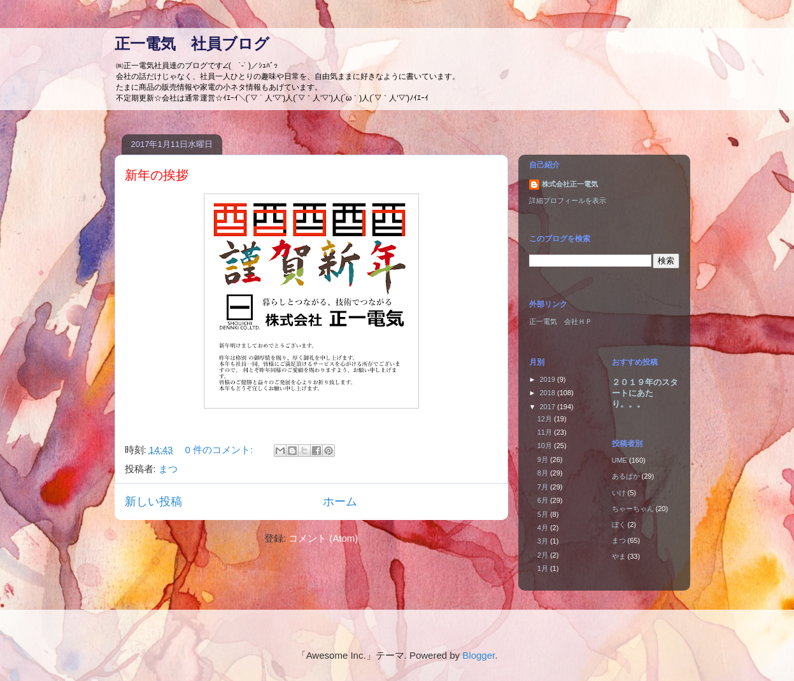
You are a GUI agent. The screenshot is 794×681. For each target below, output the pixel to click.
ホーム (340, 501)
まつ (168, 468)
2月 (543, 555)
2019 (549, 379)
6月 (543, 500)
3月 (543, 541)
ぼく (619, 524)
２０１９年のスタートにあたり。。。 (645, 393)
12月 (545, 419)
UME (619, 460)
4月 (543, 527)
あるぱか (626, 476)
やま (619, 556)
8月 (543, 473)
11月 (545, 432)
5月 (543, 514)
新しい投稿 (153, 501)
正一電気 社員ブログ (192, 43)
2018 (549, 393)
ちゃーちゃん (633, 508)
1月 (543, 568)
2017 (549, 407)
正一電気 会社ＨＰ (560, 321)
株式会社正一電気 (570, 184)
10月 (545, 445)
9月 (543, 459)
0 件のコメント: (220, 449)
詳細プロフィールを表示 (567, 200)
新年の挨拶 (156, 175)
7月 (543, 487)
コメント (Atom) (323, 538)
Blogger (478, 655)
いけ (619, 492)
